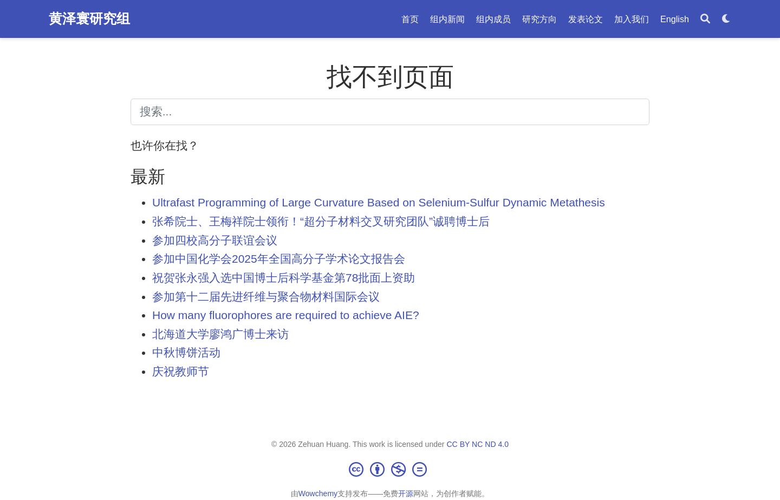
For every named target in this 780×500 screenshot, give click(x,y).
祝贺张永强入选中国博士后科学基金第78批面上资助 (283, 277)
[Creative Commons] (390, 469)
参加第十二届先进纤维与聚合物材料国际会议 (266, 296)
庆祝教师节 (180, 371)
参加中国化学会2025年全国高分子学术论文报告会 (278, 258)
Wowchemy (317, 493)
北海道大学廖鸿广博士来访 (220, 334)
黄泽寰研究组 (89, 18)
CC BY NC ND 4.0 (477, 444)
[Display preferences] (726, 19)
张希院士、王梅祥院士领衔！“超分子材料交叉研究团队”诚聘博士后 (321, 221)
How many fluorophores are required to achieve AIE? (285, 315)
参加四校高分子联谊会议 (214, 240)
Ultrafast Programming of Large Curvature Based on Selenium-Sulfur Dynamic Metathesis (378, 202)
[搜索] (705, 19)
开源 (405, 493)
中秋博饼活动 (186, 352)
